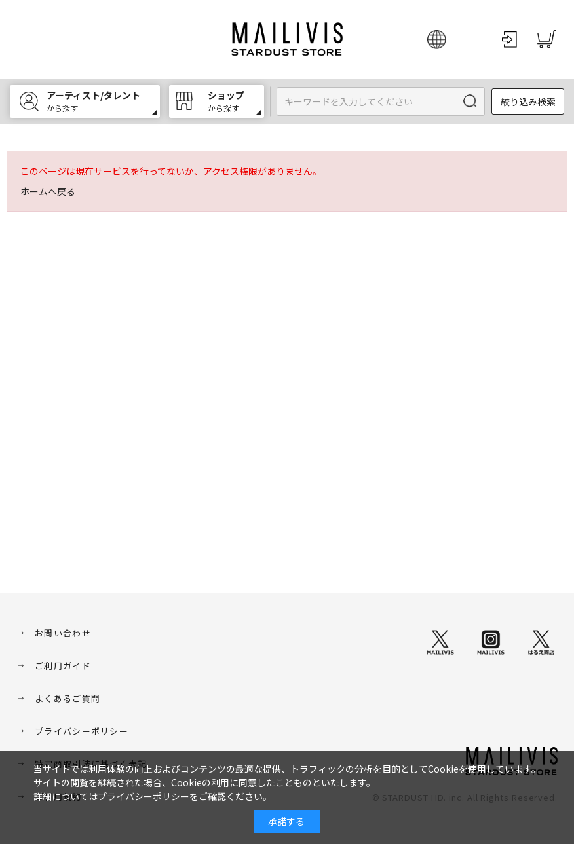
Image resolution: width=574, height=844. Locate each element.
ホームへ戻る (47, 191)
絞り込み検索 (528, 101)
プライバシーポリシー (81, 731)
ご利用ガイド (63, 665)
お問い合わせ (63, 633)
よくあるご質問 (67, 698)
